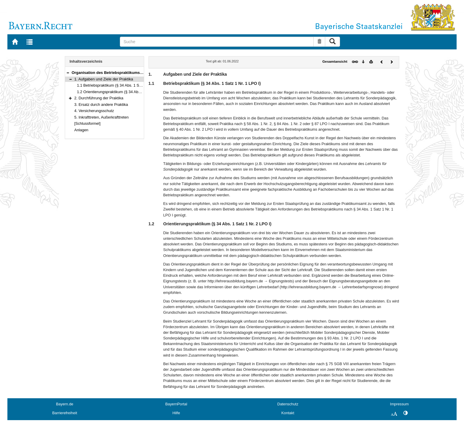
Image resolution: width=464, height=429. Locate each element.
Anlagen (81, 130)
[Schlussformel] (87, 123)
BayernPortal (176, 404)
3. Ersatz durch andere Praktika (101, 104)
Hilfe (176, 413)
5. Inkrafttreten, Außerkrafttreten (101, 117)
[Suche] (217, 42)
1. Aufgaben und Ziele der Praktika (103, 79)
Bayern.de (64, 404)
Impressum (399, 404)
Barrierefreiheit (64, 413)
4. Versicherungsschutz (94, 111)
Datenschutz (287, 404)
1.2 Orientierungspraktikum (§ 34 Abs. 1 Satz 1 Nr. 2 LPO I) (127, 92)
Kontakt (287, 413)
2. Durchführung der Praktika (98, 98)
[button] (67, 72)
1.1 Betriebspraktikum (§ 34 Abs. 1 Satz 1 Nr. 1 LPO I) (123, 85)
